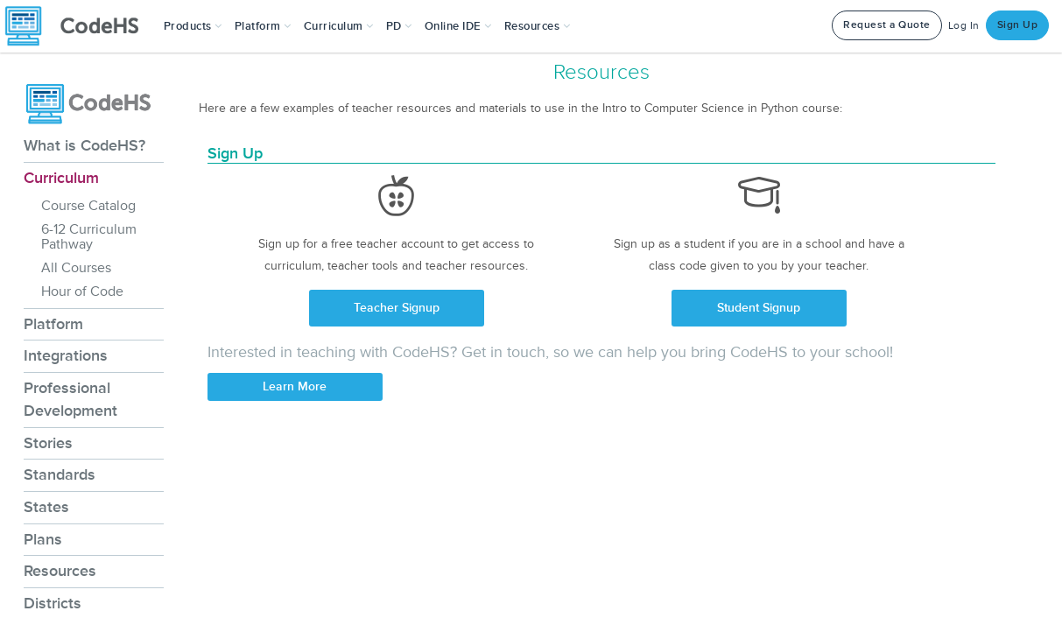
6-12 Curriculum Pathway (89, 237)
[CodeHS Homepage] (79, 26)
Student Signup (758, 307)
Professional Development (70, 399)
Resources (60, 570)
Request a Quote (887, 25)
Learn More (295, 386)
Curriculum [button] (339, 26)
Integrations (66, 355)
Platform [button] (263, 26)
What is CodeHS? (84, 145)
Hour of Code (82, 291)
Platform (53, 324)
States (46, 506)
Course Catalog (88, 205)
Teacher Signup (397, 307)
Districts (52, 603)
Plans (43, 539)
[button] (193, 26)
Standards (59, 474)
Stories (48, 443)
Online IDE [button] (458, 26)
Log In (964, 25)
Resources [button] (537, 26)
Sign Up (1017, 25)
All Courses (76, 268)
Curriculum (61, 177)
